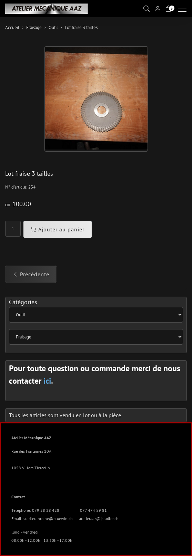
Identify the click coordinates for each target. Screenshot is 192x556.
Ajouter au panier (57, 229)
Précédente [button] (30, 274)
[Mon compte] (157, 8)
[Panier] (168, 9)
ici (47, 380)
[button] (146, 9)
